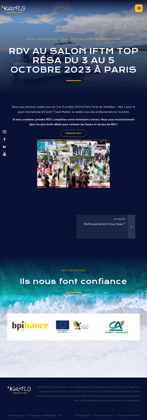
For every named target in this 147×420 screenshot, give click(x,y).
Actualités (43, 39)
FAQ (60, 414)
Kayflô (87, 414)
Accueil (30, 39)
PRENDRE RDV (73, 133)
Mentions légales (16, 414)
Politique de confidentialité (42, 414)
